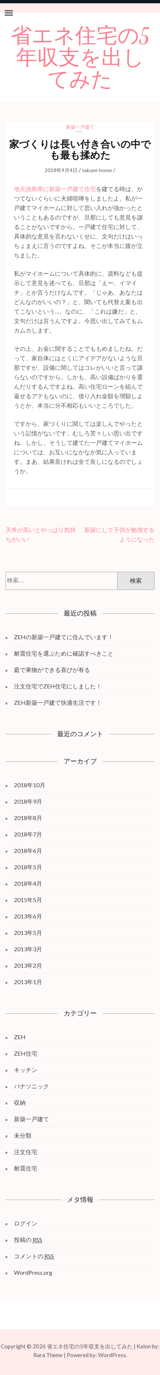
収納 (20, 1102)
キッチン (25, 1069)
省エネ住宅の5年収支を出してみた (80, 58)
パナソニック (31, 1086)
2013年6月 (28, 916)
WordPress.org (33, 1272)
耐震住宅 (25, 1168)
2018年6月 (28, 850)
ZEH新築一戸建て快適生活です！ (58, 702)
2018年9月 (28, 801)
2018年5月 (28, 866)
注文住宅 (25, 1151)
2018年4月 (28, 883)
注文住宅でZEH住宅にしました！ (58, 686)
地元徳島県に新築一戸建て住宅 (55, 188)
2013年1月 (28, 981)
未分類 (22, 1135)
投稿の (28, 1239)
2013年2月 (28, 965)
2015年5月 (28, 899)
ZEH (20, 1036)
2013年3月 (28, 948)
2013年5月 (28, 932)
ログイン (25, 1223)
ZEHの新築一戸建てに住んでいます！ (64, 636)
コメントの (34, 1256)
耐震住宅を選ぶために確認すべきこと (64, 653)
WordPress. (112, 1355)
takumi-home (97, 170)
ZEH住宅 (25, 1053)
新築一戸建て (80, 127)
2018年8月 (28, 817)
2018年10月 (29, 784)
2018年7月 (28, 834)
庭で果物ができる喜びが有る (52, 669)
